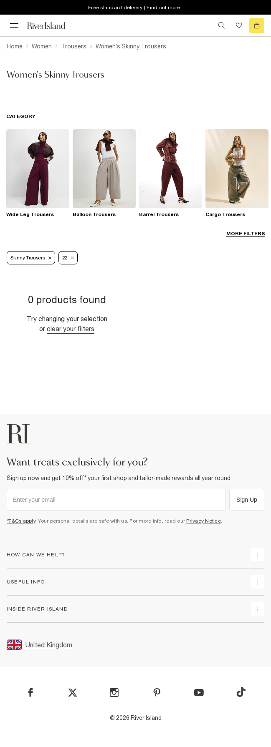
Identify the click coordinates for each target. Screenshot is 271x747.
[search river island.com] (221, 25)
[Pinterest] (156, 692)
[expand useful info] (257, 582)
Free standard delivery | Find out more (134, 7)
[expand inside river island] (257, 609)
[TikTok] (241, 692)
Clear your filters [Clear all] (70, 328)
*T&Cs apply (21, 521)
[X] (73, 693)
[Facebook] (30, 692)
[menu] (14, 25)
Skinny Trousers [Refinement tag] (30, 258)
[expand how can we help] (257, 554)
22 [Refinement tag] (68, 258)
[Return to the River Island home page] (52, 26)
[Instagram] (114, 692)
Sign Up (246, 499)
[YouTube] (199, 692)
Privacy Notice (203, 521)
